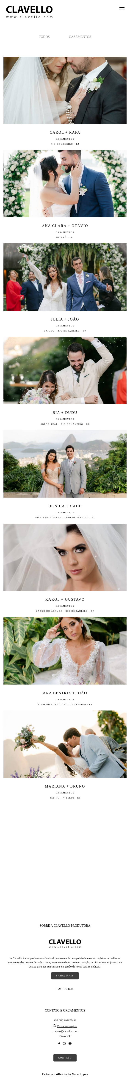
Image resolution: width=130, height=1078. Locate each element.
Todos (44, 37)
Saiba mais (65, 975)
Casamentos (80, 37)
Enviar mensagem (67, 1026)
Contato (65, 1057)
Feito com (65, 1074)
